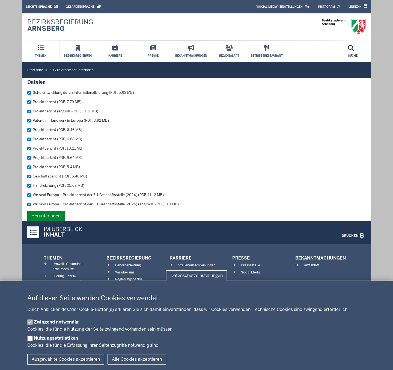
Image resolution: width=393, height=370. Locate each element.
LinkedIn (358, 6)
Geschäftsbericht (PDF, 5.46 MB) (57, 176)
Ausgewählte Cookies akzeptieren (66, 359)
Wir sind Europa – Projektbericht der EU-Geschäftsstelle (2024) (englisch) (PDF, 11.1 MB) (103, 204)
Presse (241, 258)
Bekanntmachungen (320, 258)
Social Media (251, 272)
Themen (53, 258)
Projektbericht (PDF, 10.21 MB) (55, 148)
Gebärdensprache (83, 6)
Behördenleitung (128, 265)
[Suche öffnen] (353, 51)
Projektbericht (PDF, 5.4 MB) (53, 167)
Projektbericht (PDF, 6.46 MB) (54, 129)
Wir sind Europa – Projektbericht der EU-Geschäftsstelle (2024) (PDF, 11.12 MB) (95, 195)
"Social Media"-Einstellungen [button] (283, 6)
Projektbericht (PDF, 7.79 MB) (54, 102)
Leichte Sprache (42, 6)
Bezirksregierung (128, 258)
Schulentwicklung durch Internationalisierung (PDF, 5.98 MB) (80, 92)
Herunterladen (46, 216)
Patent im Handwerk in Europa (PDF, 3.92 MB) (68, 120)
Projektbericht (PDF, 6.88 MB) (54, 139)
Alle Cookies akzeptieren (137, 359)
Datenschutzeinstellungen (197, 276)
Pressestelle (250, 265)
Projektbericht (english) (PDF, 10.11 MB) (62, 111)
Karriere (180, 258)
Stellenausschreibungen (196, 265)
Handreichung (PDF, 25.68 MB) (55, 185)
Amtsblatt (312, 265)
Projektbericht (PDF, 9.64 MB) (54, 157)
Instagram (329, 6)
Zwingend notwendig (56, 322)
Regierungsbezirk (128, 279)
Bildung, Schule (64, 276)
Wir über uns (125, 272)
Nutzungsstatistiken (56, 338)
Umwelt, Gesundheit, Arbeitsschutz (68, 266)
